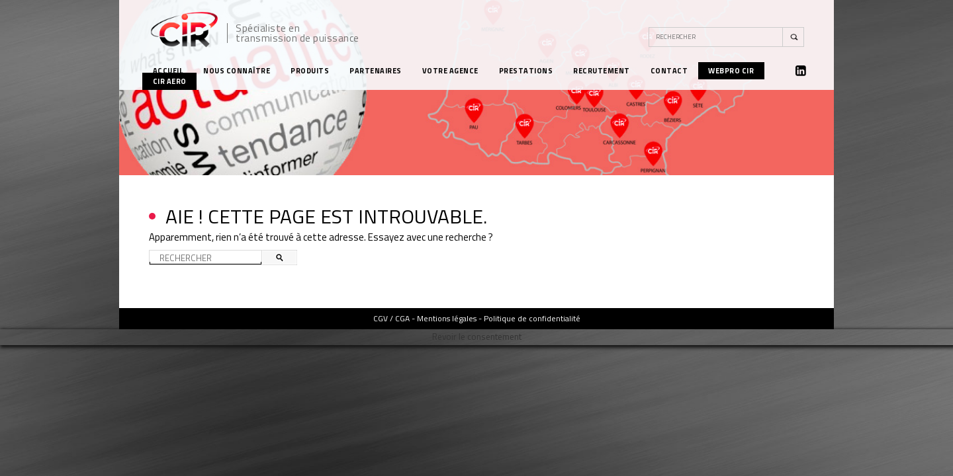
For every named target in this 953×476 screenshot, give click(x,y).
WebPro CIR (731, 70)
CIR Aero (170, 81)
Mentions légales (446, 318)
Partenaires (375, 70)
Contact (669, 70)
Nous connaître (236, 70)
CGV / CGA (391, 318)
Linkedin (800, 70)
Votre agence (450, 70)
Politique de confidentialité (532, 318)
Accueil (168, 70)
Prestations (526, 70)
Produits (310, 70)
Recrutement (601, 70)
